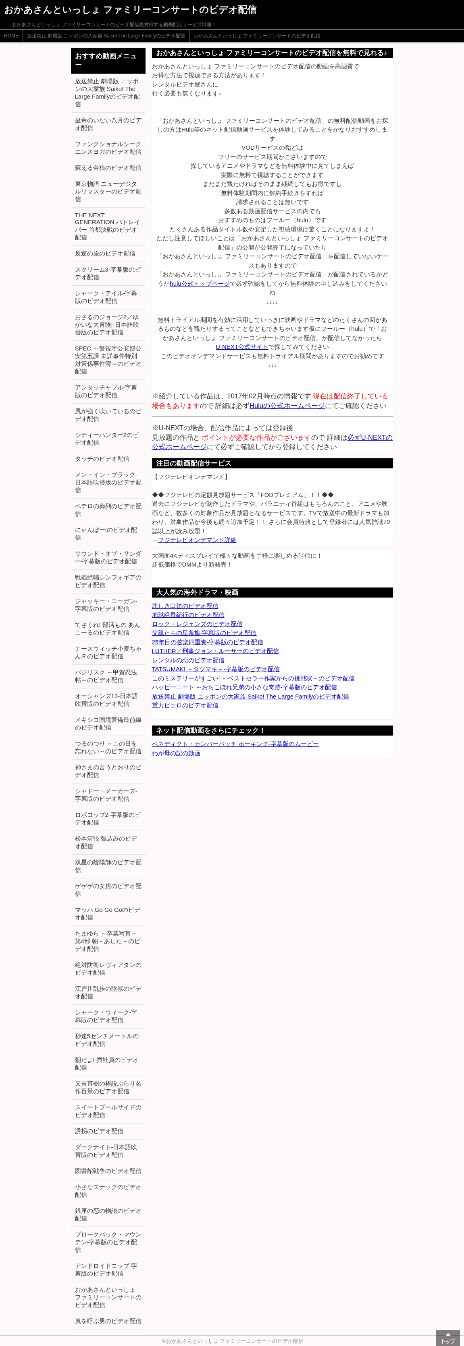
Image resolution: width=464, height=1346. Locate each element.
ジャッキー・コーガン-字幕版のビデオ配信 (106, 605)
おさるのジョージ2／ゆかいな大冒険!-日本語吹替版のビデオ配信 (107, 324)
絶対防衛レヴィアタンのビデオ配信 (108, 968)
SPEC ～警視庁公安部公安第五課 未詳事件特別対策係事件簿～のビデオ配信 (108, 360)
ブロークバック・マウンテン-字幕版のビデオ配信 (108, 1242)
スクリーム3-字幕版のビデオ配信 (108, 273)
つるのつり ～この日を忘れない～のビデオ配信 (108, 747)
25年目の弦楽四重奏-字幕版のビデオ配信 (208, 642)
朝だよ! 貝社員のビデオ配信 (107, 1063)
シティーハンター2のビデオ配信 (107, 438)
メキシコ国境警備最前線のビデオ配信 (108, 723)
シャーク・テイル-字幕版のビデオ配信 (106, 297)
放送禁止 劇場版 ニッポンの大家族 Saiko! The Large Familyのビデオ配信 (106, 36)
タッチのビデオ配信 (102, 458)
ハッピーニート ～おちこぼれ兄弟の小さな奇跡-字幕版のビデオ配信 (244, 687)
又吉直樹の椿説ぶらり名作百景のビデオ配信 (108, 1087)
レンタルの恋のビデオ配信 (188, 660)
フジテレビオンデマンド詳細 (197, 539)
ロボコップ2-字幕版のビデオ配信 (108, 818)
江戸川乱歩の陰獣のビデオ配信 (108, 992)
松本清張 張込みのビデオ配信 (106, 842)
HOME (11, 36)
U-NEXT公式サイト (242, 346)
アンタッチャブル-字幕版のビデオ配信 (106, 391)
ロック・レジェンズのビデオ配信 (197, 623)
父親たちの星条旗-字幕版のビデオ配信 (204, 632)
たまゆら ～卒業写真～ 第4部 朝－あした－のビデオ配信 (108, 941)
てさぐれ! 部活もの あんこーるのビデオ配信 (108, 628)
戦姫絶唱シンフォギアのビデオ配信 (108, 581)
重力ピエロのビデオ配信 (185, 705)
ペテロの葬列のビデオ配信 (108, 510)
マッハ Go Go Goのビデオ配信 (108, 913)
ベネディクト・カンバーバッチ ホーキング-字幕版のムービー (235, 743)
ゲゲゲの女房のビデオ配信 (108, 889)
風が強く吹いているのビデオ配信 (108, 415)
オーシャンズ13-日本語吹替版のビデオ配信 (106, 700)
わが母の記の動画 (176, 753)
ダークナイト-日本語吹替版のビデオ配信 (106, 1151)
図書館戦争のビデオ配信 (108, 1170)
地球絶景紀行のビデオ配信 (188, 614)
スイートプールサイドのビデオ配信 (108, 1111)
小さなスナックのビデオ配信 (108, 1190)
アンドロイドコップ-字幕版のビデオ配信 (106, 1269)
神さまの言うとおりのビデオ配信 (108, 771)
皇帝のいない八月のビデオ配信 (108, 124)
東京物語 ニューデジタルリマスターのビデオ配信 (108, 191)
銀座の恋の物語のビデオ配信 (108, 1214)
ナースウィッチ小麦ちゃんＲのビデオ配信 (108, 652)
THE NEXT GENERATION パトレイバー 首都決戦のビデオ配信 (107, 226)
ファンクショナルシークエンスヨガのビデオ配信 (108, 147)
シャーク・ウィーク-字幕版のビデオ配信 (106, 1016)
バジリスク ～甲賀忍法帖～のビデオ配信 (106, 676)
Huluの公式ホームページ (287, 405)
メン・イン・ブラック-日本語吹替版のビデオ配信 (108, 482)
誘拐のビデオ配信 (99, 1131)
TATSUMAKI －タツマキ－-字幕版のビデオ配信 (216, 669)
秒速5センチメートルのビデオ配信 (107, 1040)
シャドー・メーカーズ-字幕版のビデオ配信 (106, 794)
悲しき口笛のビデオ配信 (185, 605)
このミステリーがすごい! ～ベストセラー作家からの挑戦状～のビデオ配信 (253, 678)
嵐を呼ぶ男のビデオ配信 (108, 1320)
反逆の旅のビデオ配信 (105, 253)
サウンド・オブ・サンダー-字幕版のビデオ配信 (108, 557)
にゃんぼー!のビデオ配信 (106, 533)
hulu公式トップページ (199, 283)
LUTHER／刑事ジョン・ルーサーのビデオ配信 (215, 650)
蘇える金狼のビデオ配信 (108, 167)
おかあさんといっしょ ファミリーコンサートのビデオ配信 (257, 36)
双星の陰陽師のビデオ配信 (108, 866)
